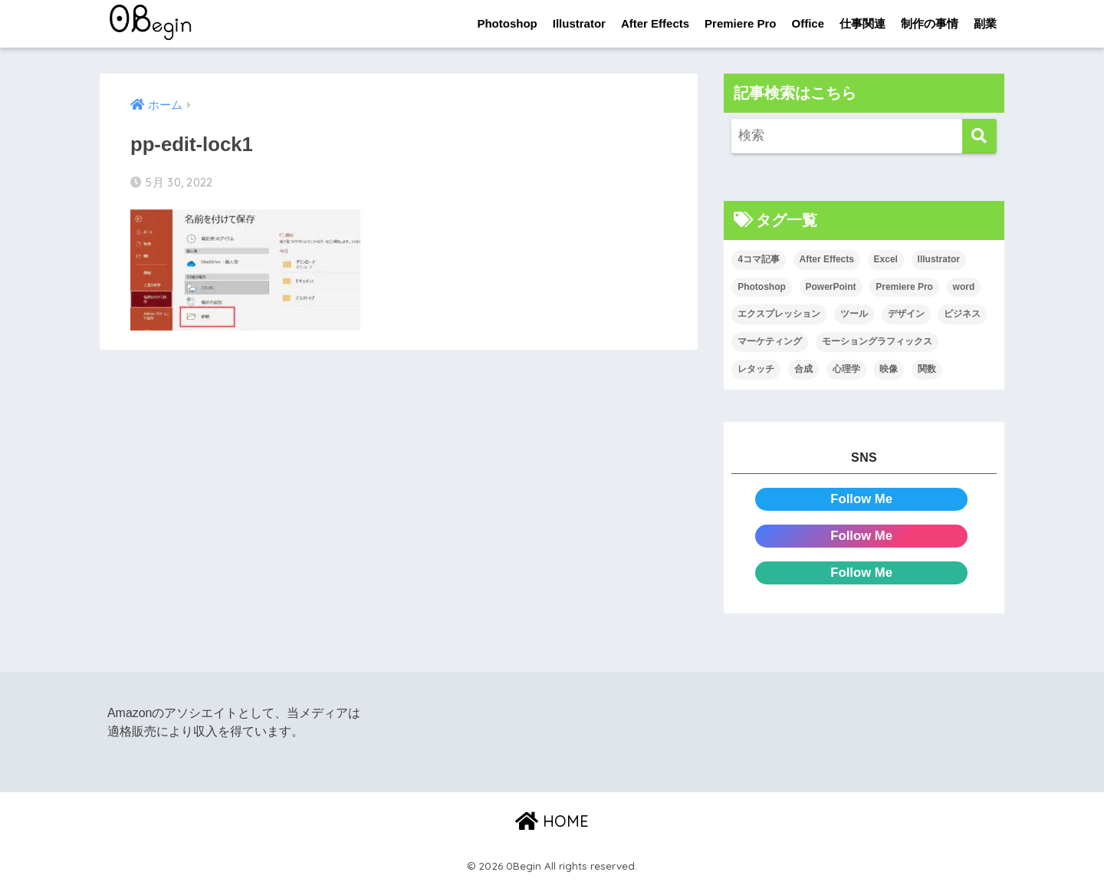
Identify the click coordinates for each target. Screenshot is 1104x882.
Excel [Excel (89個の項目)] (886, 259)
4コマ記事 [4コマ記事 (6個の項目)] (759, 259)
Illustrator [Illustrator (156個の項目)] (939, 259)
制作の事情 (929, 23)
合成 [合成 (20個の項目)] (803, 369)
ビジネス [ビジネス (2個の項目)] (962, 314)
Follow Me (861, 499)
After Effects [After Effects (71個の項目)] (827, 259)
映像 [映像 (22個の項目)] (888, 369)
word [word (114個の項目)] (964, 286)
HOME (552, 821)
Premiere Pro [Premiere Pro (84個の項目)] (904, 286)
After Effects (655, 23)
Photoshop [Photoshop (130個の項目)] (762, 286)
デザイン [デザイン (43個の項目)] (906, 314)
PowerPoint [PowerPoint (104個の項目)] (831, 286)
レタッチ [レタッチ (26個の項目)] (756, 369)
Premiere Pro (740, 23)
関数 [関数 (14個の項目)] (927, 369)
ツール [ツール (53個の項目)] (854, 314)
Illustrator (579, 23)
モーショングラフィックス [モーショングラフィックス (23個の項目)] (877, 341)
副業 (985, 23)
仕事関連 (863, 23)
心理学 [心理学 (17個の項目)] (846, 369)
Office (807, 23)
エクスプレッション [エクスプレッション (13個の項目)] (779, 314)
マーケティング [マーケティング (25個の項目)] (770, 341)
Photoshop (507, 23)
